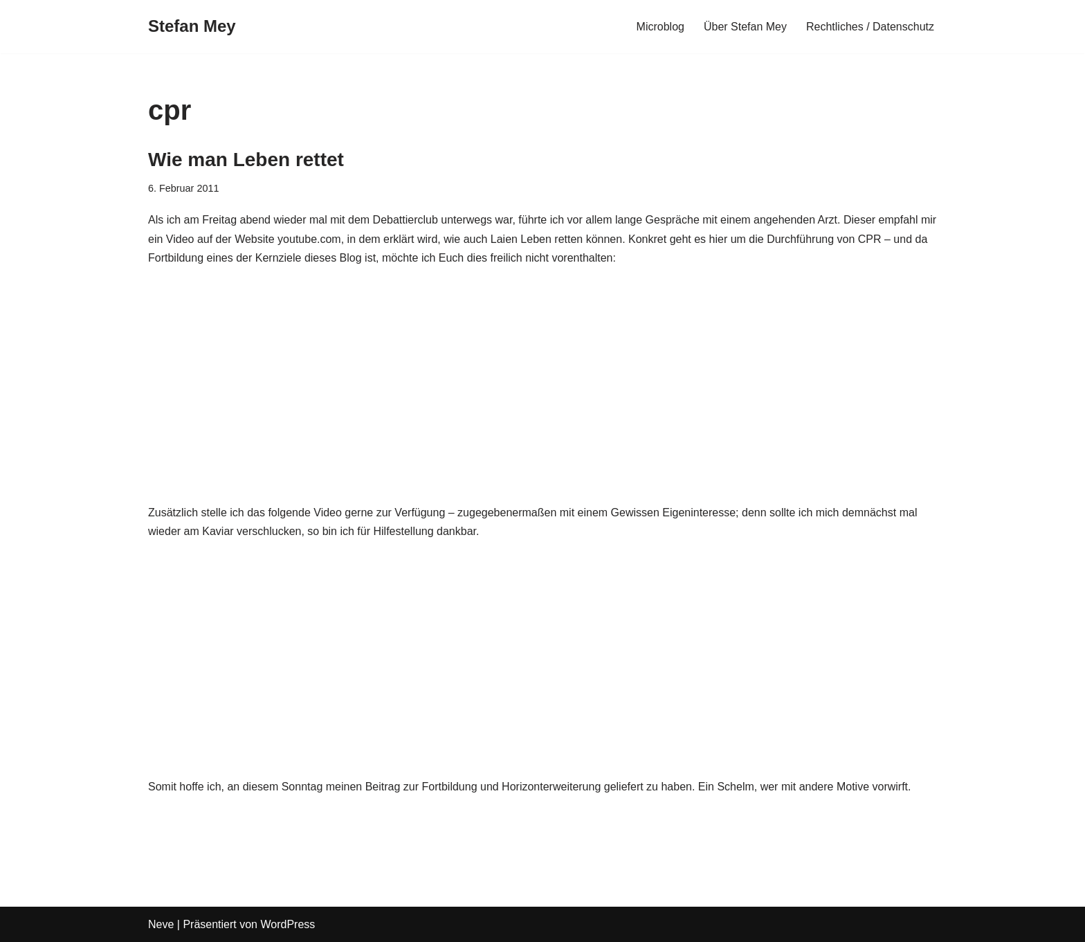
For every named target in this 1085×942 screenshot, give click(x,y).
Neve (161, 924)
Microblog (660, 27)
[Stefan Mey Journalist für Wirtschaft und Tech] (192, 26)
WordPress (287, 924)
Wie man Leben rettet (246, 159)
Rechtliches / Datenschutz (870, 27)
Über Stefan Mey (745, 27)
